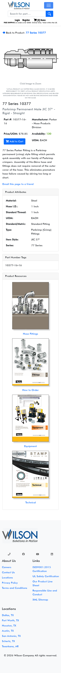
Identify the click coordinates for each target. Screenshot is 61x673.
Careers (6, 567)
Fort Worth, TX (10, 620)
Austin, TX (8, 630)
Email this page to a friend (18, 184)
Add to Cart (14, 141)
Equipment (30, 446)
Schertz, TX (8, 641)
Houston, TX (9, 625)
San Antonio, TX (11, 635)
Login (17, 20)
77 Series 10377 (36, 32)
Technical (30, 502)
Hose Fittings (30, 333)
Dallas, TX (8, 615)
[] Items (40, 20)
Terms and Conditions (14, 587)
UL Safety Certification (46, 576)
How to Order (30, 390)
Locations (7, 577)
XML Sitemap (40, 599)
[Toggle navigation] (48, 5)
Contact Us (8, 572)
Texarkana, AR (10, 646)
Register (26, 20)
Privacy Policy (10, 582)
